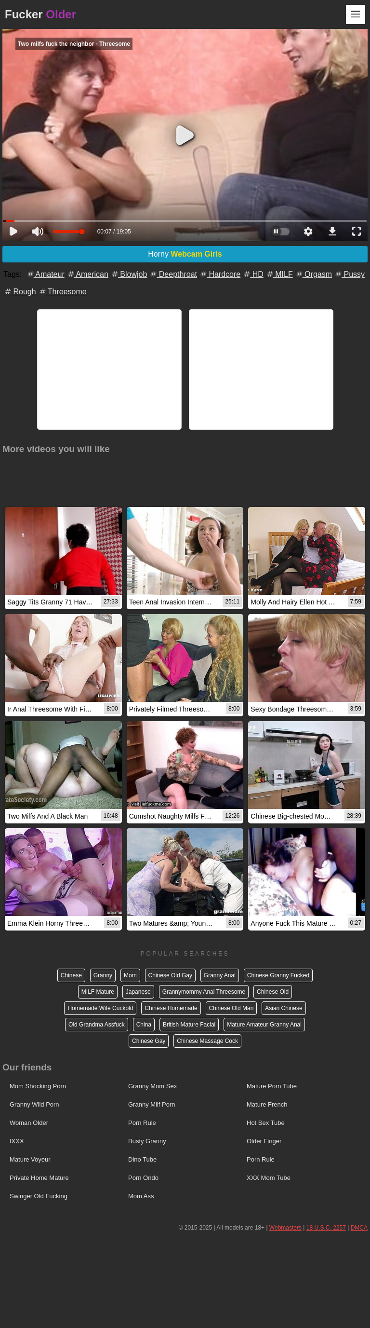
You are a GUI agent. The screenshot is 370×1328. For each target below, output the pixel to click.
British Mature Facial (189, 1024)
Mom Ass (141, 1196)
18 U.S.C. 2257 (326, 1227)
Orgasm (313, 274)
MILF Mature (97, 991)
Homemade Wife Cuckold (100, 1008)
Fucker (40, 14)
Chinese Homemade (171, 1008)
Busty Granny (147, 1141)
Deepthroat (173, 274)
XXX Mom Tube (269, 1177)
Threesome (62, 292)
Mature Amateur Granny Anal (264, 1024)
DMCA (359, 1227)
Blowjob (128, 274)
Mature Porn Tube (272, 1086)
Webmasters (285, 1227)
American (87, 274)
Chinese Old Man (231, 1008)
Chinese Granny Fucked (278, 975)
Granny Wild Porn (34, 1104)
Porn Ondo (143, 1177)
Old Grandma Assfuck (96, 1024)
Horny (185, 254)
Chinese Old (273, 991)
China (143, 1024)
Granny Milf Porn (151, 1104)
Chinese (71, 975)
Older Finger (264, 1141)
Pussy (349, 274)
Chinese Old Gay (170, 975)
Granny (102, 975)
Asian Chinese (283, 1008)
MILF (279, 274)
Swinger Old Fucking (38, 1196)
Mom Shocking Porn (38, 1086)
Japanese (138, 991)
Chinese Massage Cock (207, 1041)
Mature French (267, 1104)
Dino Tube (142, 1159)
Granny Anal (220, 975)
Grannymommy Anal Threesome (204, 991)
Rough (19, 292)
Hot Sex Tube (266, 1122)
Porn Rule (142, 1122)
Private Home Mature (39, 1177)
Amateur (45, 274)
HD (253, 274)
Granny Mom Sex (152, 1086)
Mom (130, 975)
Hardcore (219, 274)
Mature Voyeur (30, 1159)
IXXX (17, 1141)
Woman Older (29, 1122)
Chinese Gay (148, 1041)
